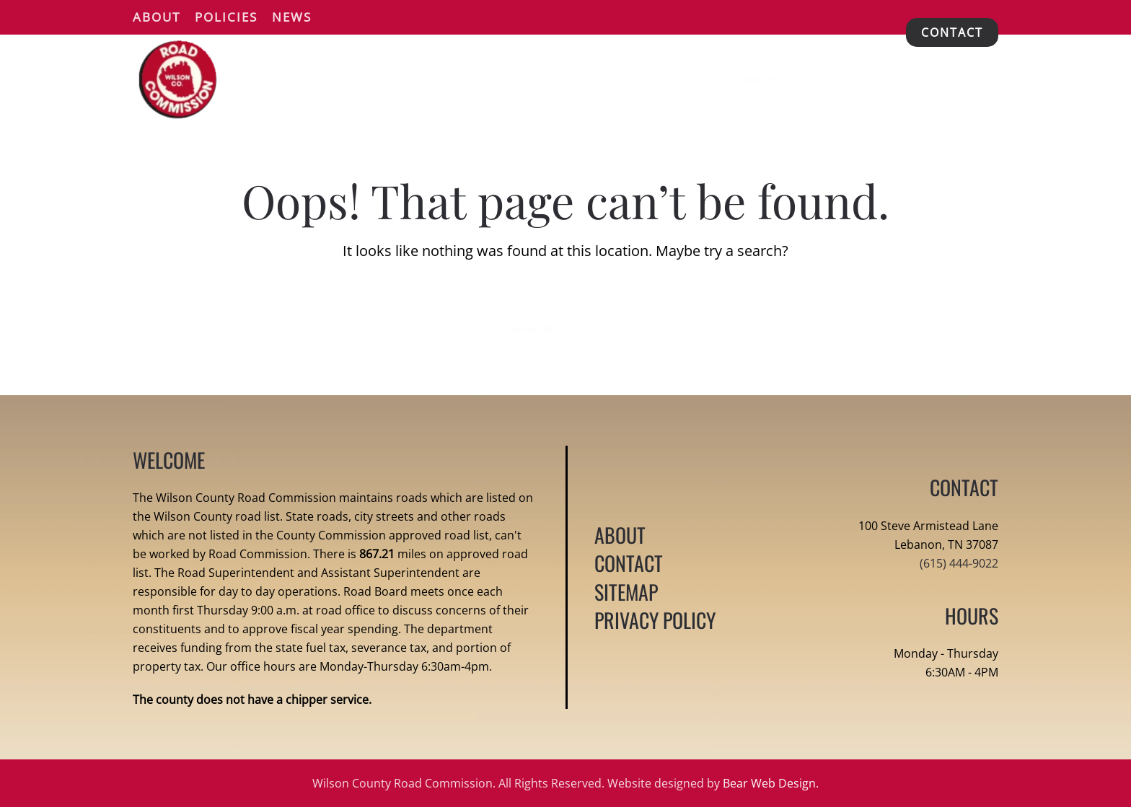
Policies (226, 17)
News (292, 17)
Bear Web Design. (771, 783)
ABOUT (620, 535)
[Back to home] (178, 80)
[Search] (797, 79)
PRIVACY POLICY (655, 620)
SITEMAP (626, 592)
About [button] (156, 17)
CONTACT (952, 32)
